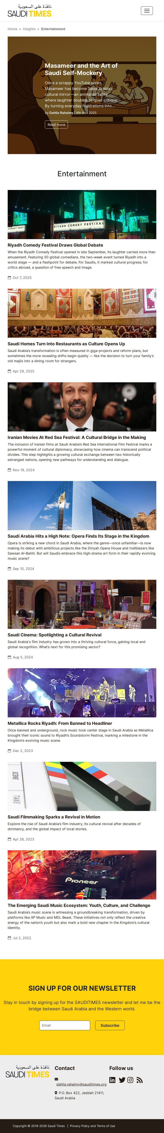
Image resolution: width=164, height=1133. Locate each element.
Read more (56, 124)
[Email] (64, 1025)
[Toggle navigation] (147, 10)
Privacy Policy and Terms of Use (92, 1126)
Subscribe (110, 1025)
